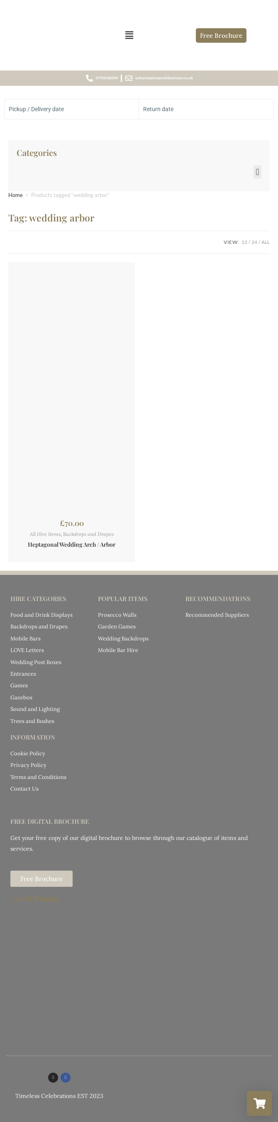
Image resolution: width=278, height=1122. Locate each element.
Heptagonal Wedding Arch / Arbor (71, 544)
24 (254, 242)
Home (15, 195)
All (265, 242)
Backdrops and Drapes (88, 534)
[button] (129, 35)
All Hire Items (45, 534)
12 (244, 242)
